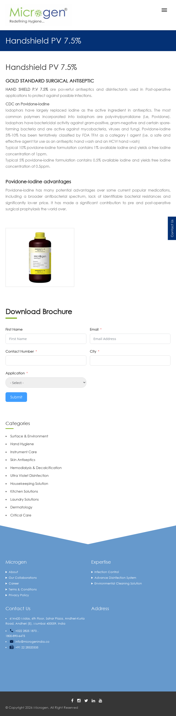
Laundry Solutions (24, 499)
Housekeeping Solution (29, 483)
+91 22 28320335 (26, 647)
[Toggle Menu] (164, 10)
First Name (14, 329)
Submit (16, 397)
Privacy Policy (19, 595)
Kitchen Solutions (24, 491)
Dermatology (21, 507)
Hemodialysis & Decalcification (36, 467)
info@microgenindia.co (32, 642)
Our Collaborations (23, 578)
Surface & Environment (29, 436)
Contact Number (20, 351)
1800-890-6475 (15, 636)
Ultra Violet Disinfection (29, 475)
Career (14, 583)
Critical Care (20, 515)
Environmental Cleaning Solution (118, 583)
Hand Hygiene (22, 444)
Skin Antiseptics (22, 459)
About (13, 572)
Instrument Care (23, 452)
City (93, 351)
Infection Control (106, 572)
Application (15, 373)
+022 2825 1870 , (26, 631)
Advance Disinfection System (115, 578)
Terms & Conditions (23, 589)
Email (94, 329)
